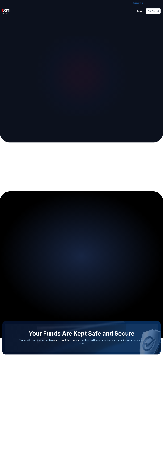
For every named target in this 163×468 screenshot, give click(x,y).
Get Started (153, 11)
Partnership (138, 3)
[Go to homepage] (5, 11)
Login (139, 11)
